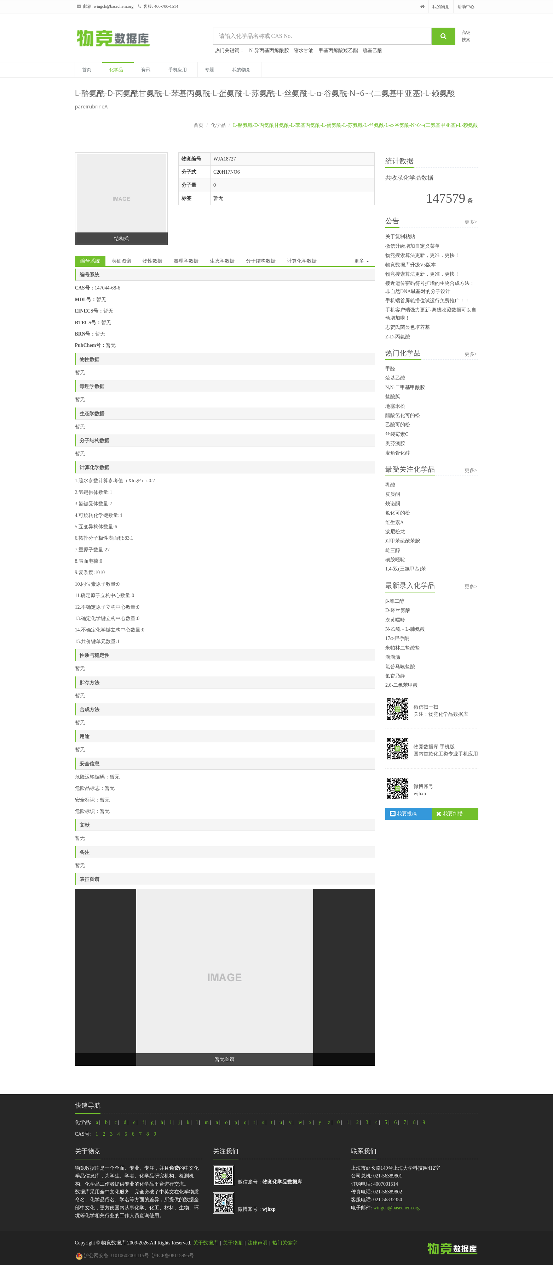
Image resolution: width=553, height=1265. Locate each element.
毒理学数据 (186, 261)
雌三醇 (392, 550)
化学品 (116, 69)
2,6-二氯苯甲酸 (401, 685)
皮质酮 (392, 494)
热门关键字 (284, 1243)
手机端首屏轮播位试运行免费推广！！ (427, 300)
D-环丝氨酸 (397, 610)
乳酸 (390, 485)
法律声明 (257, 1243)
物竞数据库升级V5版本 (410, 265)
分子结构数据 (261, 261)
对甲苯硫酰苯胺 (402, 541)
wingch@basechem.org (113, 6)
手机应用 (177, 69)
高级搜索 (466, 36)
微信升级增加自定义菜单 (412, 246)
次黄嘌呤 (395, 620)
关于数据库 (205, 1243)
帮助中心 (465, 6)
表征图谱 (121, 261)
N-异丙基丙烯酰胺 (269, 50)
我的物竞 (440, 6)
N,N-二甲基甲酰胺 (405, 387)
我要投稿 (403, 813)
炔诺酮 (392, 503)
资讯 (145, 69)
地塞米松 (395, 406)
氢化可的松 (397, 513)
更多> (471, 222)
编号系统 (90, 261)
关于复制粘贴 (400, 236)
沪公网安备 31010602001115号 (112, 1255)
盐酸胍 (392, 396)
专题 (209, 69)
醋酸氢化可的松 (402, 415)
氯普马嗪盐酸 (400, 666)
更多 (361, 261)
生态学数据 (222, 261)
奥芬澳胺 (395, 443)
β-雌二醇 (394, 601)
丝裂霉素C (396, 434)
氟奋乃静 (395, 676)
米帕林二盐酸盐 (402, 648)
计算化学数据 (302, 261)
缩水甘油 (303, 50)
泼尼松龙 (395, 531)
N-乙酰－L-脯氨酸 (405, 629)
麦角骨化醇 (397, 453)
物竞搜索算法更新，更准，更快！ (422, 255)
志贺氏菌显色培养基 (407, 327)
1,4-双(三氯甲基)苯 (405, 569)
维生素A (394, 522)
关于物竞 (233, 1243)
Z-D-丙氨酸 (397, 336)
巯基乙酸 (372, 50)
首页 (86, 69)
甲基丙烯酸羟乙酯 (338, 50)
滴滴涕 (392, 657)
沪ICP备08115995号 (173, 1255)
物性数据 (152, 261)
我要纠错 (449, 813)
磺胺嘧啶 (395, 559)
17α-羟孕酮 (397, 638)
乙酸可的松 (397, 424)
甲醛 (390, 368)
